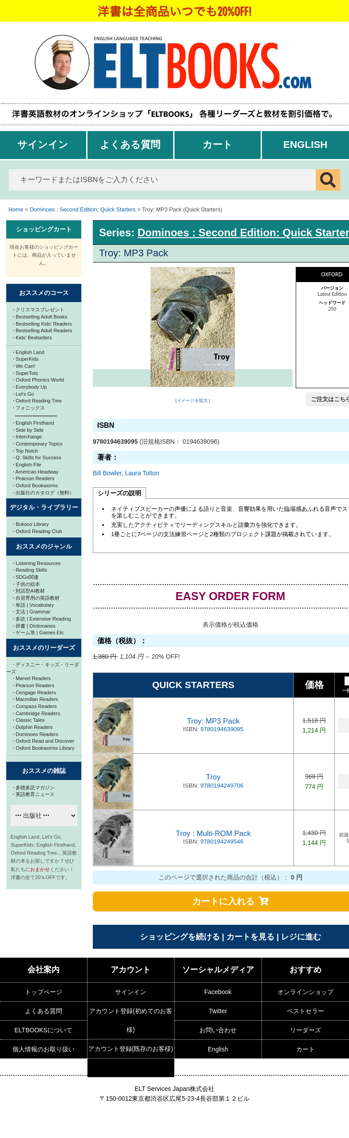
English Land (28, 352)
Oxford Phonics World (38, 379)
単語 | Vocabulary (33, 605)
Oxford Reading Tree (37, 400)
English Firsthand (33, 423)
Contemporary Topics (38, 443)
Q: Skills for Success (37, 457)
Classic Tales (28, 720)
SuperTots (25, 373)
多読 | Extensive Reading (42, 618)
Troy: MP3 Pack (213, 721)
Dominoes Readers (35, 734)
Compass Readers (35, 706)
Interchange (27, 436)
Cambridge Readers (36, 713)
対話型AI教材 (29, 590)
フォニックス (29, 407)
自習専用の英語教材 (36, 598)
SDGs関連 (26, 577)
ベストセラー (305, 1011)
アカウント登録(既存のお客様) (130, 1048)
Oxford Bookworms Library (44, 748)
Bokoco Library (31, 524)
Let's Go (23, 394)
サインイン (42, 144)
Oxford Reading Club (37, 531)
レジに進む (301, 936)
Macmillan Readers (35, 699)
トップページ (43, 991)
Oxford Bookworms (35, 485)
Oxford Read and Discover (43, 741)
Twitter (218, 1011)
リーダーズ (305, 1030)
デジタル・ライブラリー (44, 507)
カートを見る (250, 936)
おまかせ (40, 869)
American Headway (36, 471)
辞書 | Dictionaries (34, 626)
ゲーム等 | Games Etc (38, 632)
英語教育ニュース (34, 794)
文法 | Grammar (32, 611)
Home (16, 210)
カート (217, 144)
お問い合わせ (218, 1030)
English (305, 144)
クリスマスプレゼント (38, 309)
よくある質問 (130, 144)
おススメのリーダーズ (44, 647)
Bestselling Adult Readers (42, 330)
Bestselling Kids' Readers (42, 323)
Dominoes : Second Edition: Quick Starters (83, 210)
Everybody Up (30, 387)
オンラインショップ (305, 991)
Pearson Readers (33, 478)
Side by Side (28, 430)
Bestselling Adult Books (40, 316)
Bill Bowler (107, 473)
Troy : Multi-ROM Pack (213, 833)
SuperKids (26, 359)
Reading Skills (30, 570)
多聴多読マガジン (34, 787)
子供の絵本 (26, 584)
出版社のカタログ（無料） (43, 492)
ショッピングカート (44, 229)
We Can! (24, 366)
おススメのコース (44, 292)
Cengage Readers (34, 692)
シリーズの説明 (119, 493)
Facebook (217, 991)
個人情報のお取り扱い (43, 1049)
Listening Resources (37, 563)
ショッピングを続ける (180, 936)
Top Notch (25, 451)
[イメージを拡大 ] (192, 400)
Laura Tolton (142, 473)
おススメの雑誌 (44, 770)
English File (27, 464)
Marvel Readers (32, 678)
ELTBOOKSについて (43, 1030)
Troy (213, 777)
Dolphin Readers (33, 727)
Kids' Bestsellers (32, 337)
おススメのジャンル (44, 546)
